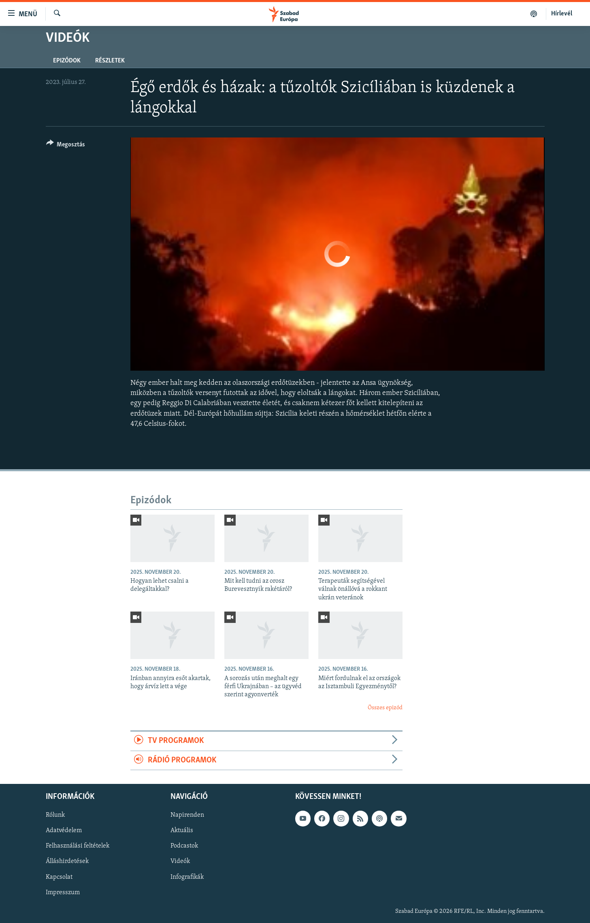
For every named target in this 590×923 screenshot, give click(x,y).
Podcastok (184, 846)
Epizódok (67, 61)
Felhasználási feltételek (77, 846)
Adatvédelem (64, 830)
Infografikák (187, 877)
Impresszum (63, 892)
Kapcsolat (59, 877)
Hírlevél (561, 14)
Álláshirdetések (67, 861)
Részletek (110, 61)
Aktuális (181, 830)
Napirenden (187, 815)
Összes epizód (385, 708)
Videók (180, 861)
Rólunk (55, 815)
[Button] (65, 145)
